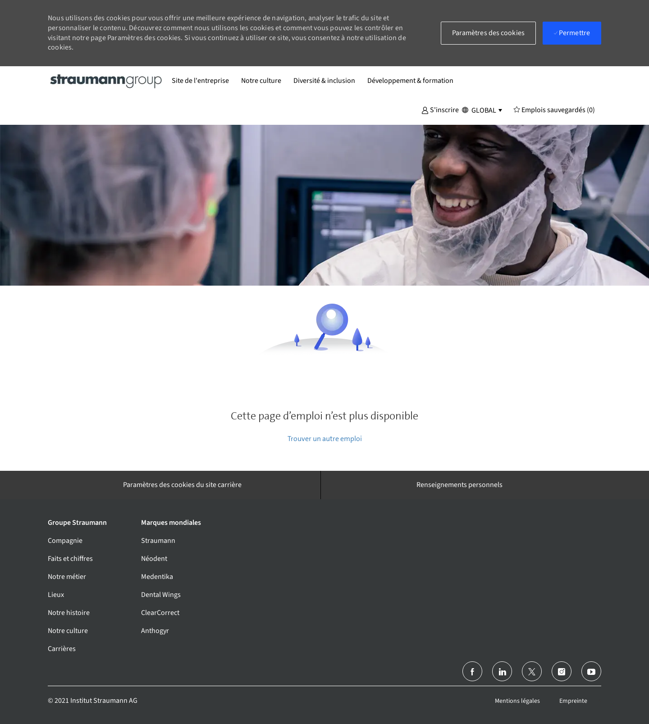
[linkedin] (502, 671)
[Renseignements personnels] (459, 485)
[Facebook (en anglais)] (472, 671)
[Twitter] (532, 671)
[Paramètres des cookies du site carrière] (182, 485)
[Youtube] (591, 671)
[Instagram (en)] (561, 671)
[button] (440, 109)
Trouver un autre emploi (325, 438)
